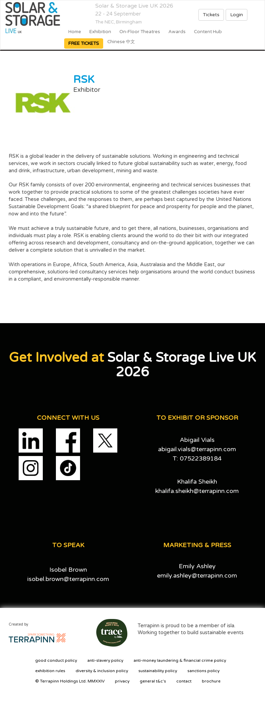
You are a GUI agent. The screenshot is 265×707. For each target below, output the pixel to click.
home (74, 32)
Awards (177, 32)
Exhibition (100, 32)
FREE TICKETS (83, 43)
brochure (211, 681)
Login (236, 15)
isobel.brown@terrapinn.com (68, 579)
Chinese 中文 (121, 42)
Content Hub (208, 32)
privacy (122, 681)
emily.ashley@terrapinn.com (197, 575)
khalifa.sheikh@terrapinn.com (197, 491)
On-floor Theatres (139, 32)
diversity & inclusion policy (102, 670)
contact (184, 681)
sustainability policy (157, 670)
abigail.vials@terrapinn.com (197, 449)
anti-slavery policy (105, 660)
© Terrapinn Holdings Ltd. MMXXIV (70, 681)
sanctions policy (203, 670)
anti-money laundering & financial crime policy (180, 660)
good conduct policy (56, 660)
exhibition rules (50, 670)
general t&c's (153, 681)
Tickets (211, 15)
